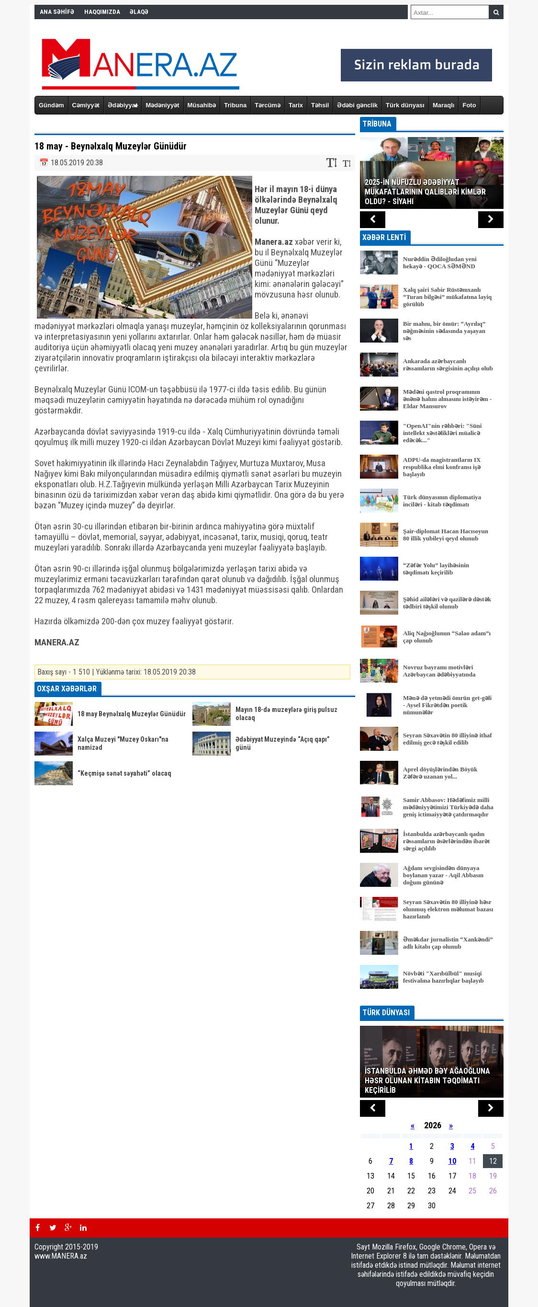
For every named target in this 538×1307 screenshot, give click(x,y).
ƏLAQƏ (139, 11)
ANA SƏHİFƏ (57, 11)
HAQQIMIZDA (102, 11)
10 (452, 1161)
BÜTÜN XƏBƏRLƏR (432, 999)
